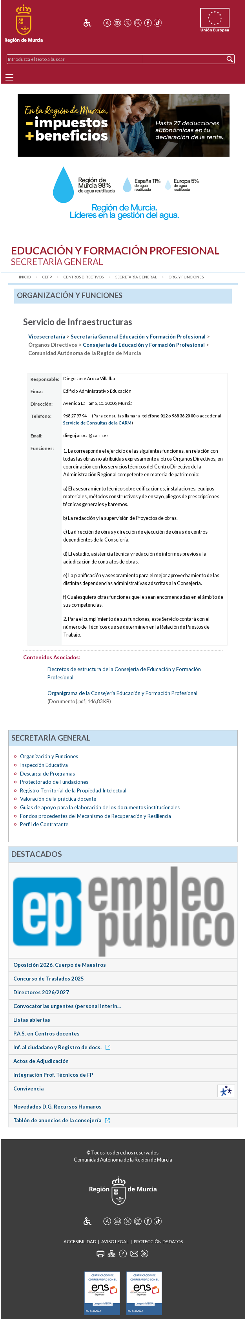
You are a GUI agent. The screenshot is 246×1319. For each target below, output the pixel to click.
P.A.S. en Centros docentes (46, 1033)
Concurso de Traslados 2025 (48, 978)
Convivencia (28, 1088)
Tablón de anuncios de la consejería (63, 1120)
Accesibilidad (80, 1241)
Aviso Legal (115, 1241)
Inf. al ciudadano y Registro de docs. (63, 1047)
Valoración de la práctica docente (58, 799)
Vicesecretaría (47, 336)
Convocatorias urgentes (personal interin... (67, 1006)
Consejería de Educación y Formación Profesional (144, 345)
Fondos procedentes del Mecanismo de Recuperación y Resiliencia (95, 816)
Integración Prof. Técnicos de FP (53, 1075)
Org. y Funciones (186, 277)
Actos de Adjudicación (41, 1061)
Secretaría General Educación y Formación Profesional (138, 336)
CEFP (47, 277)
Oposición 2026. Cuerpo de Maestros (59, 965)
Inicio (25, 277)
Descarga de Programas (47, 773)
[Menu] (9, 77)
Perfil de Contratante (44, 824)
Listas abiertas (31, 1020)
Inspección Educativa (44, 765)
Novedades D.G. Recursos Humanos (57, 1106)
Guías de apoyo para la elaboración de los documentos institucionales (100, 807)
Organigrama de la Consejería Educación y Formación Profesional (122, 693)
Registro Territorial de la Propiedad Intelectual (73, 790)
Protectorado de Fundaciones (54, 782)
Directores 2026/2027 (41, 992)
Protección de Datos (158, 1241)
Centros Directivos (84, 277)
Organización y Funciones (49, 756)
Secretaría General (136, 277)
